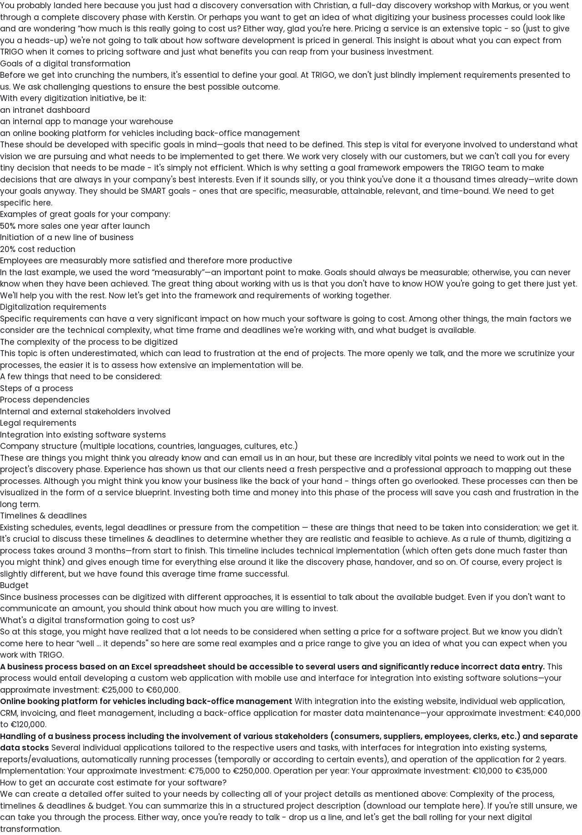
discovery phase (114, 17)
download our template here (423, 805)
